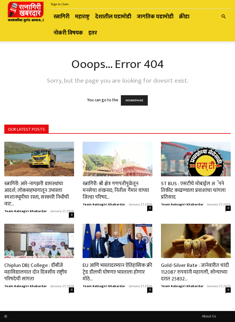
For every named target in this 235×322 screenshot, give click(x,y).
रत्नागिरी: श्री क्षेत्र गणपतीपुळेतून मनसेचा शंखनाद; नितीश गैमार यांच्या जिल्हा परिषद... (116, 190)
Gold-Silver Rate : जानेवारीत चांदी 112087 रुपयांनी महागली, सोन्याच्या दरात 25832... (195, 272)
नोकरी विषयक (68, 33)
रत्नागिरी (61, 16)
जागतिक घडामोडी (155, 16)
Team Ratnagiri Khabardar (25, 211)
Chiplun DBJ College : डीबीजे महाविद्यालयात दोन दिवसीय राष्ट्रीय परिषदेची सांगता (35, 272)
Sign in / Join (60, 4)
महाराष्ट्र (82, 16)
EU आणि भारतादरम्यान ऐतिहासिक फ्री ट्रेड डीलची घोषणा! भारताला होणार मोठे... (117, 272)
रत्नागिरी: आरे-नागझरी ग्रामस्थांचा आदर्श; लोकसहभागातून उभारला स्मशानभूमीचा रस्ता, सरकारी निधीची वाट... (36, 193)
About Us (209, 316)
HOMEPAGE (134, 100)
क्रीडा (184, 16)
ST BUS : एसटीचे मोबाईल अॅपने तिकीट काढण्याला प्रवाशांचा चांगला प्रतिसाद (193, 190)
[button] (223, 17)
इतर (92, 33)
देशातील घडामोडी (113, 16)
